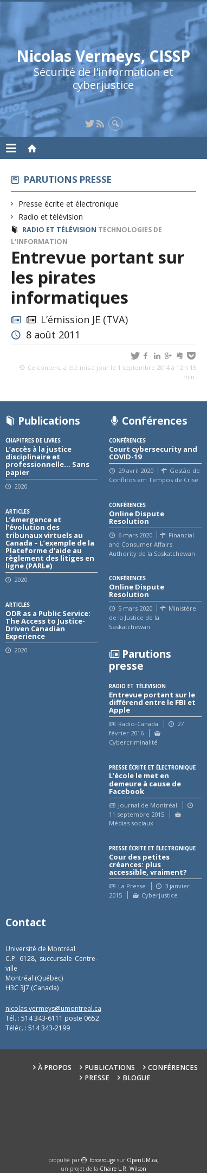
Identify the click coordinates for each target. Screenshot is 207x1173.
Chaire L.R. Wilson (123, 1168)
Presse (97, 1077)
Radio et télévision (51, 216)
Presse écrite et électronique (69, 203)
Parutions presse (68, 179)
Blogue (136, 1077)
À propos (55, 1067)
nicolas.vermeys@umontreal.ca (53, 1008)
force (102, 1160)
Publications (110, 1067)
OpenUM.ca (142, 1160)
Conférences (173, 1067)
